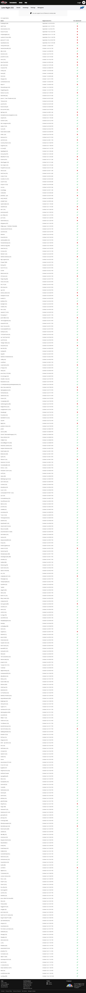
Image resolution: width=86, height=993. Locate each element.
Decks (20, 3)
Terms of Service (17, 991)
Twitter (49, 982)
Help (26, 3)
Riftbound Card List (27, 988)
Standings (25, 7)
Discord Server (4, 987)
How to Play (4, 982)
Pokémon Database (27, 982)
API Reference (4, 985)
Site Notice (24, 991)
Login (79, 3)
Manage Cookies (31, 991)
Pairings (33, 7)
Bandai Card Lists (27, 984)
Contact (3, 991)
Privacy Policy (9, 991)
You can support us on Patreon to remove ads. (43, 13)
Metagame (41, 7)
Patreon (49, 984)
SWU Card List (26, 987)
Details (18, 7)
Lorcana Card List (27, 985)
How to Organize (5, 984)
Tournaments (13, 3)
